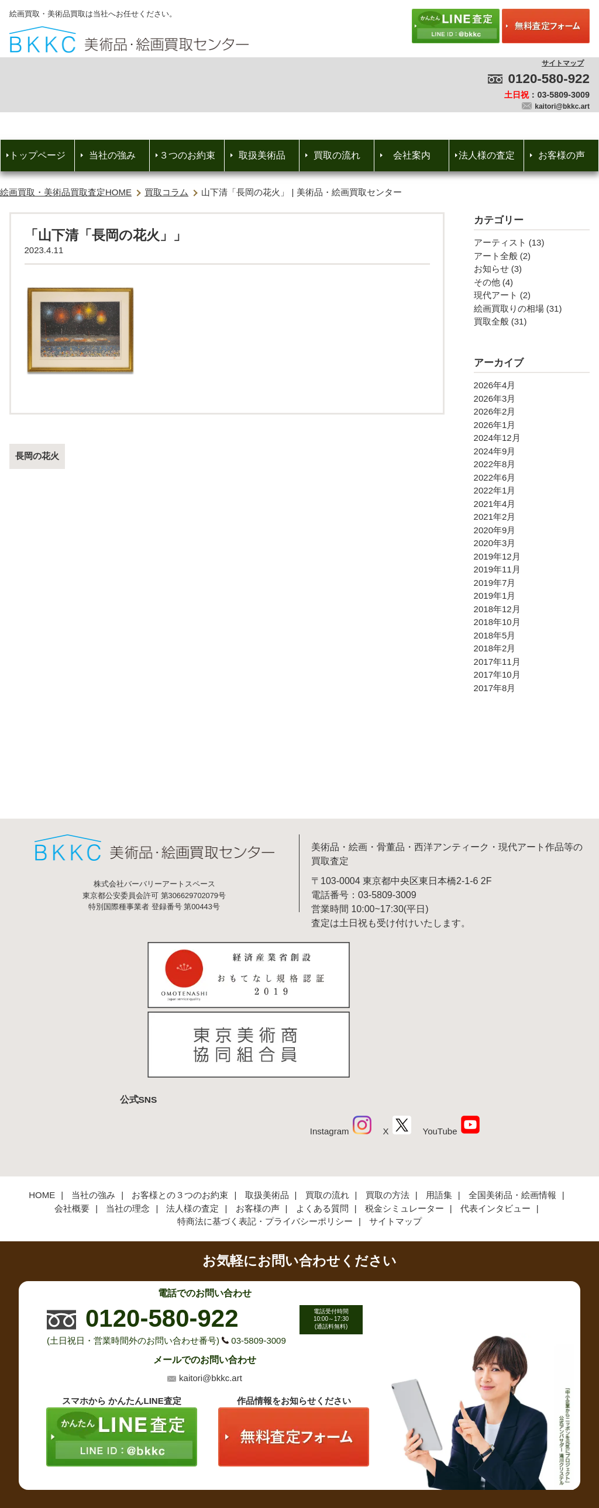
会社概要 (71, 1130)
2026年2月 (495, 411)
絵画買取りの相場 (509, 308)
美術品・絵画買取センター (279, 1463)
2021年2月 (495, 517)
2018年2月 (495, 648)
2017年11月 (497, 662)
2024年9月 (495, 451)
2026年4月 (495, 385)
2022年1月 (495, 490)
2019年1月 (495, 596)
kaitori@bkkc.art (562, 106)
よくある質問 (322, 1130)
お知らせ (491, 269)
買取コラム (166, 192)
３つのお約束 (187, 155)
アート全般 (496, 256)
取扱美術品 (262, 155)
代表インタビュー (495, 1130)
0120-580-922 (549, 78)
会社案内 (412, 155)
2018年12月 (497, 609)
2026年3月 (495, 398)
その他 (487, 282)
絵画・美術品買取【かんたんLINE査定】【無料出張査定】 (129, 39)
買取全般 (491, 321)
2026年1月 (495, 425)
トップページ (37, 155)
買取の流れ (337, 155)
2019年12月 (497, 556)
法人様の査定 (487, 155)
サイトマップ (563, 63)
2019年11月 (497, 569)
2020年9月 (495, 530)
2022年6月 (495, 477)
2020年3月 (495, 543)
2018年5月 (495, 635)
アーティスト (500, 242)
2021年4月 (495, 504)
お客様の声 (561, 155)
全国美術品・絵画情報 (512, 1116)
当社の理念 (128, 1130)
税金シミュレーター (404, 1130)
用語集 (439, 1116)
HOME (42, 1116)
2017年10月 (497, 674)
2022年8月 (495, 464)
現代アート (496, 295)
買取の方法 (387, 1116)
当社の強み (112, 155)
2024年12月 (497, 438)
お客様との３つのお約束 (180, 1116)
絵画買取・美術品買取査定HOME (66, 192)
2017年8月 (495, 688)
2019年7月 (495, 583)
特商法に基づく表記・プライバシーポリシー (265, 1143)
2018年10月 (497, 622)
